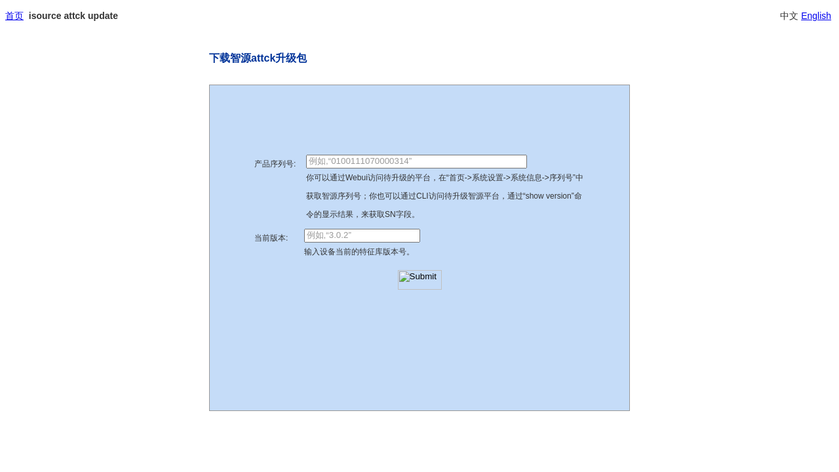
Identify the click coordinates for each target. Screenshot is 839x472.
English (816, 15)
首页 (14, 15)
